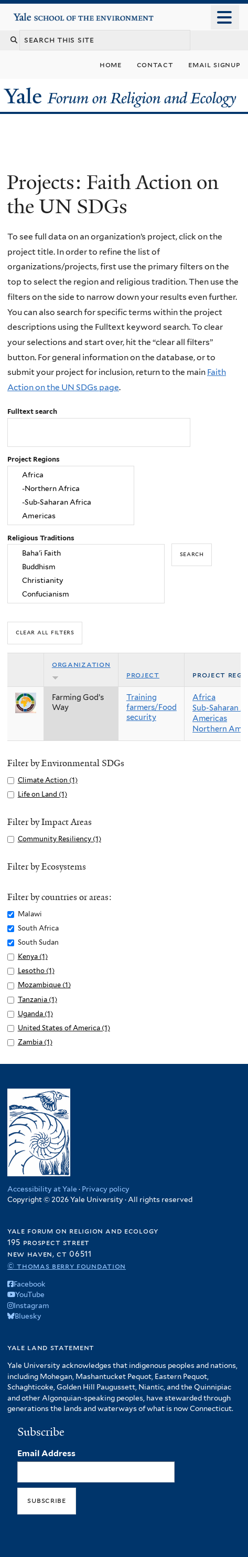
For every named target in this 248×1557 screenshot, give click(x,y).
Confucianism (86, 594)
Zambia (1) (35, 1042)
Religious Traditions (40, 538)
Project (142, 675)
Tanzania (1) (37, 1000)
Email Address (46, 1453)
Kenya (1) (33, 956)
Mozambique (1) (44, 985)
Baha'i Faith (86, 553)
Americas (70, 516)
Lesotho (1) (36, 971)
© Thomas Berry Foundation (66, 1265)
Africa (70, 475)
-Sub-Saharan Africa (70, 502)
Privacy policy (106, 1189)
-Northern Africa (70, 489)
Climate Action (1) (48, 780)
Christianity (86, 581)
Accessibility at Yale (42, 1189)
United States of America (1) (64, 1028)
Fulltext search (32, 411)
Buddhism (86, 567)
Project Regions (33, 459)
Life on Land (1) (42, 794)
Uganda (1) (35, 1014)
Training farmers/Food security (151, 707)
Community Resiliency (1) (59, 839)
